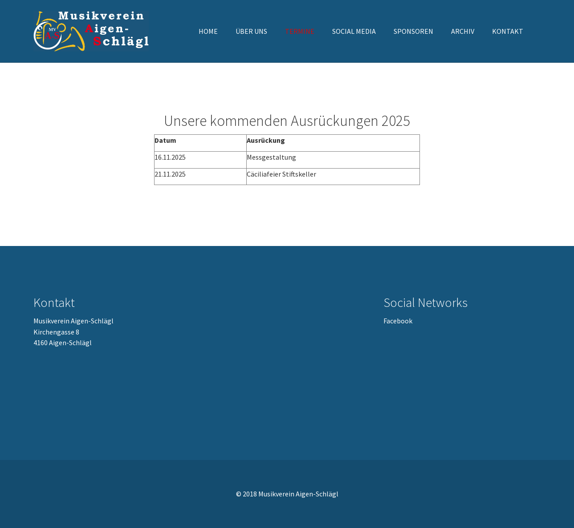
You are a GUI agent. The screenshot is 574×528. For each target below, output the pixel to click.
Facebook (397, 320)
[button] (251, 31)
